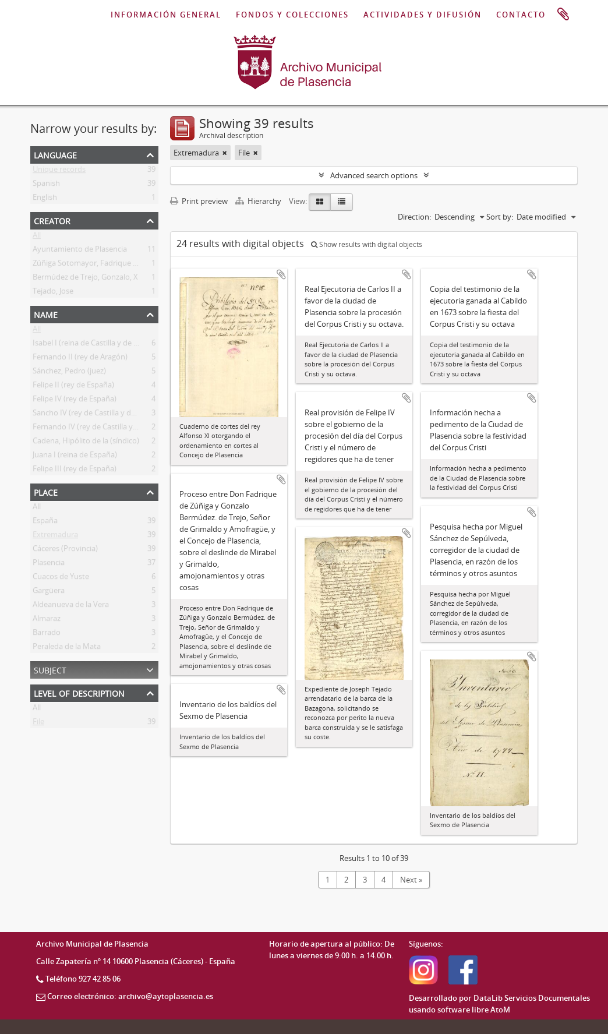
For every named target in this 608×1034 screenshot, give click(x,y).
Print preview (199, 201)
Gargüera (49, 592)
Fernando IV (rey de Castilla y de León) (99, 429)
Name (46, 314)
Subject (50, 669)
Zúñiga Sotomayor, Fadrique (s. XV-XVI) (100, 265)
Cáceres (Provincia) (65, 550)
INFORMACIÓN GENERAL (166, 14)
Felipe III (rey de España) (74, 470)
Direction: (414, 216)
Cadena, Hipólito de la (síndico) (86, 442)
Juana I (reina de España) (75, 456)
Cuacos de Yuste (61, 578)
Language (55, 154)
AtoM (500, 1009)
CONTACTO (521, 14)
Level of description (79, 692)
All (37, 237)
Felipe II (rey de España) (73, 387)
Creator (52, 220)
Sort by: (499, 216)
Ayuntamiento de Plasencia (80, 251)
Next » (411, 879)
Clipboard (563, 14)
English (45, 199)
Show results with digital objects (366, 244)
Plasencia (49, 564)
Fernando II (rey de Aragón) (80, 359)
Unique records (59, 171)
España (45, 522)
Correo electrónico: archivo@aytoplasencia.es (130, 996)
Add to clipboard (281, 274)
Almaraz (47, 620)
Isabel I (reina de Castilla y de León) (93, 345)
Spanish (46, 185)
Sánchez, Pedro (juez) (69, 373)
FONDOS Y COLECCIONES (292, 14)
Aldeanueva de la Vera (71, 606)
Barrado (47, 634)
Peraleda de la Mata (67, 648)
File (38, 723)
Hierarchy (259, 201)
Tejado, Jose (53, 293)
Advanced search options (374, 175)
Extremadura (55, 536)
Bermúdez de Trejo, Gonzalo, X (85, 279)
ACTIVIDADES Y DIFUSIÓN (422, 14)
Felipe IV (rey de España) (74, 401)
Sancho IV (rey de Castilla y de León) (95, 415)
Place (46, 491)
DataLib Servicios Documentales (531, 998)
